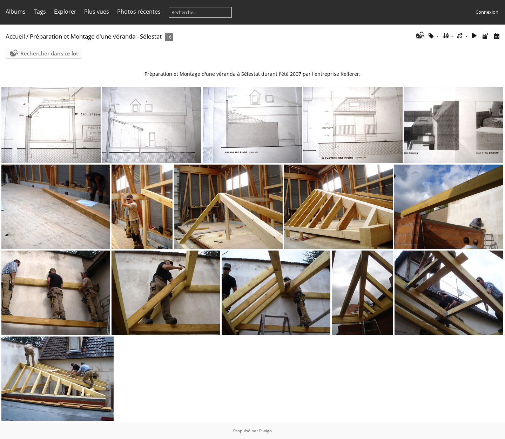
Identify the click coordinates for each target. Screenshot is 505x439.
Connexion (487, 12)
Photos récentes (139, 11)
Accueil (15, 36)
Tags (40, 11)
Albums (16, 11)
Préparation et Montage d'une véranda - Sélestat (96, 36)
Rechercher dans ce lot (49, 53)
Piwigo (265, 431)
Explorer (65, 11)
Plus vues (96, 11)
